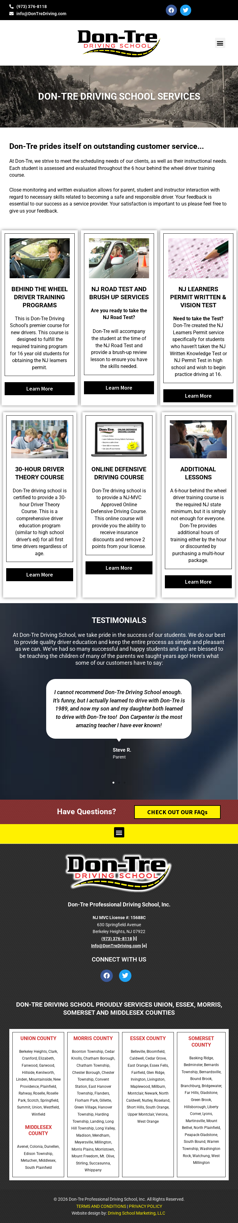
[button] (220, 43)
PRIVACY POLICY (145, 1206)
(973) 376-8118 (116, 938)
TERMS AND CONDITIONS (101, 1206)
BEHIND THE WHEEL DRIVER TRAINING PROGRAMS (39, 297)
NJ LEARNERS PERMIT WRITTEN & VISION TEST (198, 297)
